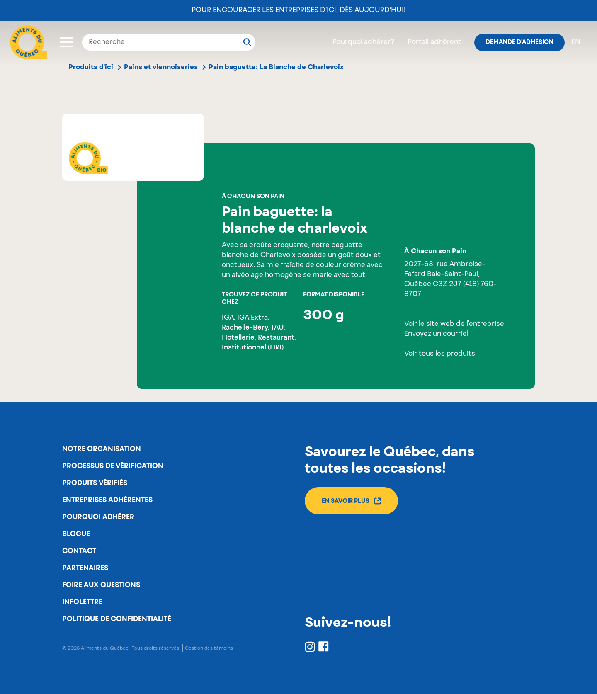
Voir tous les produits (439, 354)
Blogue (76, 534)
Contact (79, 551)
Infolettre (82, 602)
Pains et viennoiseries (161, 67)
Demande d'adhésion (519, 42)
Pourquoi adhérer (98, 517)
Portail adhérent (434, 42)
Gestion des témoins (209, 648)
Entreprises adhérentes (107, 500)
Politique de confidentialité (116, 619)
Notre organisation (101, 449)
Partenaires (85, 568)
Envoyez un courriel (436, 334)
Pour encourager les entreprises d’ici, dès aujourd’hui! (298, 10)
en (575, 42)
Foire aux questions (101, 585)
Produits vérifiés (94, 483)
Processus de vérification (112, 466)
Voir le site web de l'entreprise (454, 324)
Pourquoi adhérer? (363, 42)
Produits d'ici (90, 67)
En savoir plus (351, 501)
